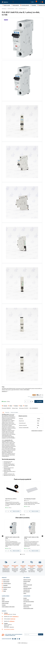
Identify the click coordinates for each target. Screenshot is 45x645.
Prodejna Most (26, 599)
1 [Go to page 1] (20, 514)
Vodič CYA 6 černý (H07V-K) (10, 498)
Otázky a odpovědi (5, 601)
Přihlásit (41, 634)
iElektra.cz (4, 8)
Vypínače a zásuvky (7, 583)
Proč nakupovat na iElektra (28, 601)
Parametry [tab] (7, 412)
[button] (32, 2)
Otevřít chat (13, 618)
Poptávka (4, 604)
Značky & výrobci (5, 603)
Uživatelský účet (26, 589)
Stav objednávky (26, 591)
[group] (13, 497)
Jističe (16, 8)
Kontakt (24, 583)
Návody (3, 598)
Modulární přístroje (11, 8)
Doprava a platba (26, 581)
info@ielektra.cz (15, 616)
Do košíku (38, 401)
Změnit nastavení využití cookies (8, 606)
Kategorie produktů (27, 579)
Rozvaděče (5, 585)
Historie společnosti (27, 604)
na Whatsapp (11, 621)
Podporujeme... (26, 606)
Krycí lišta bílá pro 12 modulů (29, 498)
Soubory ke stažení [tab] (14, 412)
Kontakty (25, 598)
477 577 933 (6, 614)
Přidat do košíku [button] (16, 511)
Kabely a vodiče (6, 579)
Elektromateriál (6, 581)
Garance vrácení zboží (27, 584)
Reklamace (25, 586)
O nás (24, 603)
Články (24, 593)
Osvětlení (5, 589)
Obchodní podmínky (27, 588)
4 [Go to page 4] (24, 514)
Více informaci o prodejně (9, 629)
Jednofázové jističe (22, 8)
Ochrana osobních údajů (28, 608)
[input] (8, 511)
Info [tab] (3, 412)
